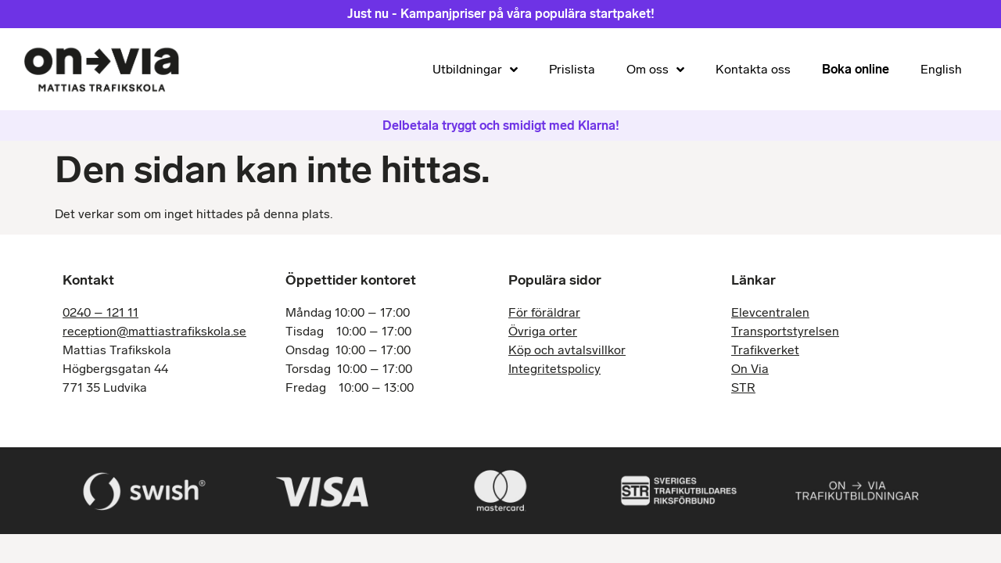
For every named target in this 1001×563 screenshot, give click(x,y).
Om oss (655, 70)
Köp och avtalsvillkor (567, 349)
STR (743, 387)
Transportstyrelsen (785, 331)
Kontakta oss (753, 69)
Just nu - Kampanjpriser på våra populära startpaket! (501, 13)
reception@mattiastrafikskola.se (154, 331)
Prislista (572, 69)
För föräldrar (544, 312)
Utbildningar (475, 70)
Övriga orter (542, 331)
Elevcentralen (770, 312)
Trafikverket (765, 349)
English (941, 69)
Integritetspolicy (554, 368)
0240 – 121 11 (100, 312)
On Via (750, 368)
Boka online (855, 69)
